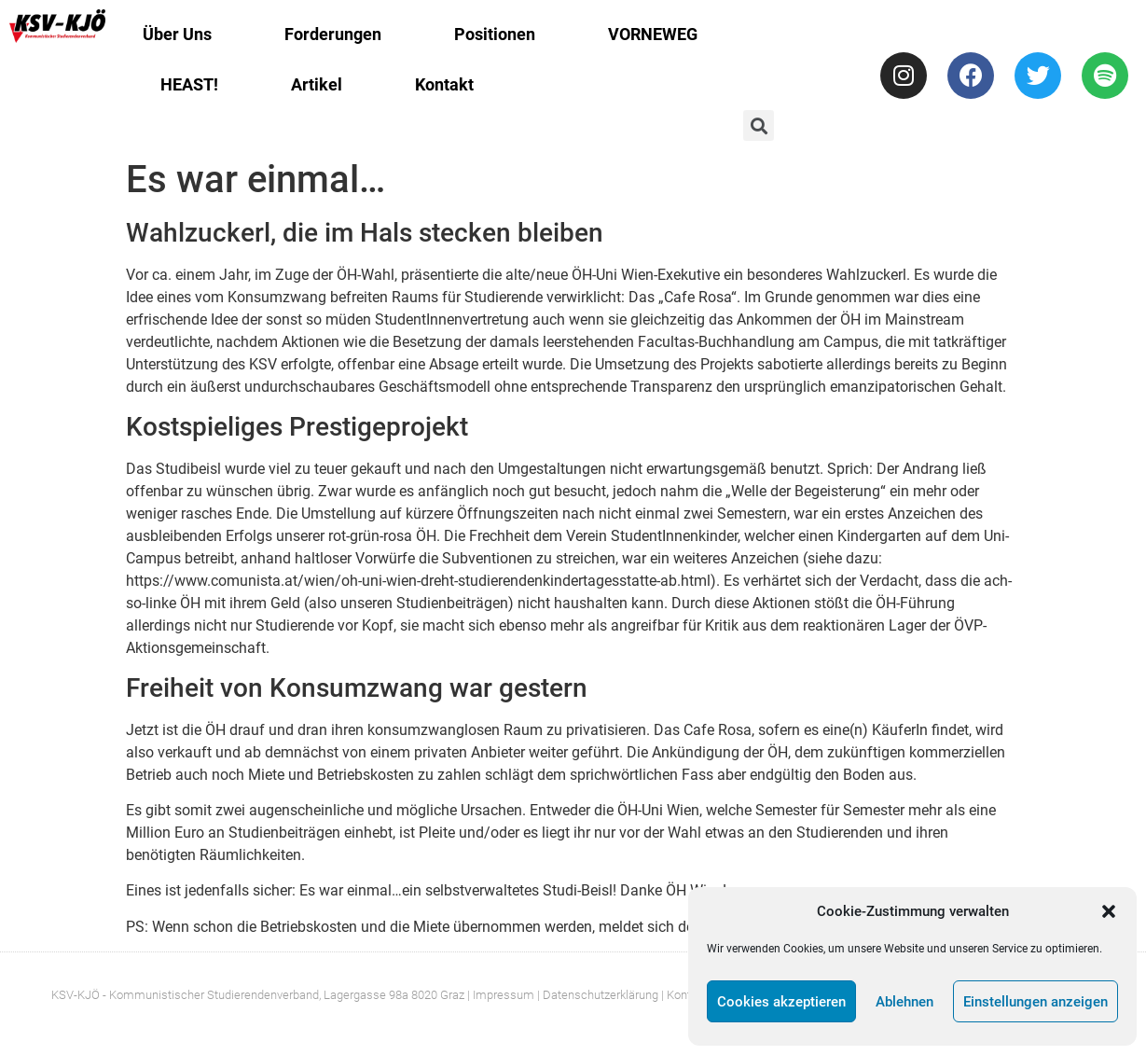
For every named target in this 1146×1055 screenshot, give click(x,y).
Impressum (503, 995)
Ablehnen (904, 1001)
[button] (1108, 911)
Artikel (316, 84)
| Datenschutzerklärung (597, 995)
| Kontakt (684, 995)
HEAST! (189, 84)
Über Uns (177, 34)
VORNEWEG (652, 34)
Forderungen (332, 34)
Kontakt (444, 84)
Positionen (494, 34)
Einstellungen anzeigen (1035, 1001)
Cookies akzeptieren (781, 1001)
